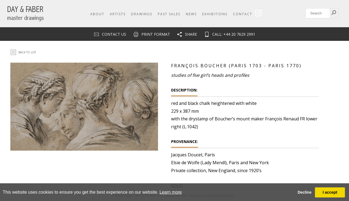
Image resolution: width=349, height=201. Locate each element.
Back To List (27, 52)
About (97, 14)
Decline (304, 192)
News (191, 14)
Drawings (141, 14)
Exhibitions (214, 14)
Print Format (155, 34)
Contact (242, 14)
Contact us (114, 34)
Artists (118, 14)
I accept (330, 192)
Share (191, 34)
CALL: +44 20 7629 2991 (233, 34)
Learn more (170, 192)
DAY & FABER (25, 13)
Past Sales (169, 14)
